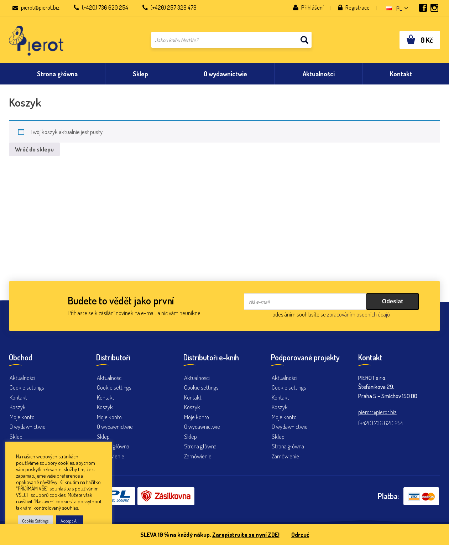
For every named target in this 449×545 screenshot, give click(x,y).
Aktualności (22, 377)
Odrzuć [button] (300, 534)
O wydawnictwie (28, 426)
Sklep (16, 436)
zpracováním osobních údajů (358, 314)
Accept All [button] (70, 521)
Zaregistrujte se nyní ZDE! (246, 534)
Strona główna (113, 446)
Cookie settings (27, 387)
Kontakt (18, 397)
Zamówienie (198, 456)
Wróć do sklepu (34, 149)
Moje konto (22, 417)
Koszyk (18, 407)
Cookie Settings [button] (35, 521)
